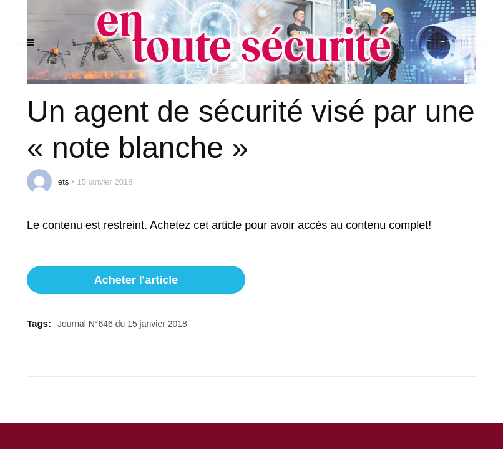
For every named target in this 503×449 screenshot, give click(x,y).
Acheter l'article (136, 280)
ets (63, 181)
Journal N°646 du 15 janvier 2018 (122, 324)
